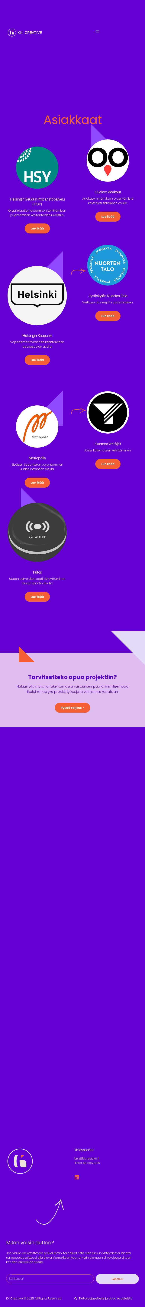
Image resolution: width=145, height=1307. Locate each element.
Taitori (37, 572)
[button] (97, 32)
